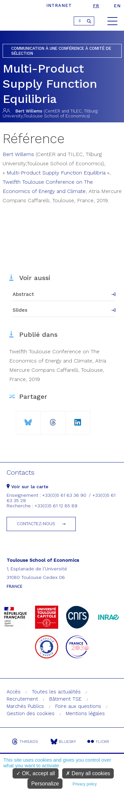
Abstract (23, 294)
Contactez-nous (36, 523)
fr (96, 5)
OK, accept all (35, 773)
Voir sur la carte (27, 486)
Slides (20, 310)
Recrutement (22, 699)
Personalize (45, 783)
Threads (25, 742)
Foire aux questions (78, 706)
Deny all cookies (88, 773)
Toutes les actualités (56, 692)
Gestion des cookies (31, 713)
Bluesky (63, 742)
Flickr (98, 741)
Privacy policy (84, 784)
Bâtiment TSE (65, 699)
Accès (14, 692)
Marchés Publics (25, 706)
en (117, 5)
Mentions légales (85, 713)
